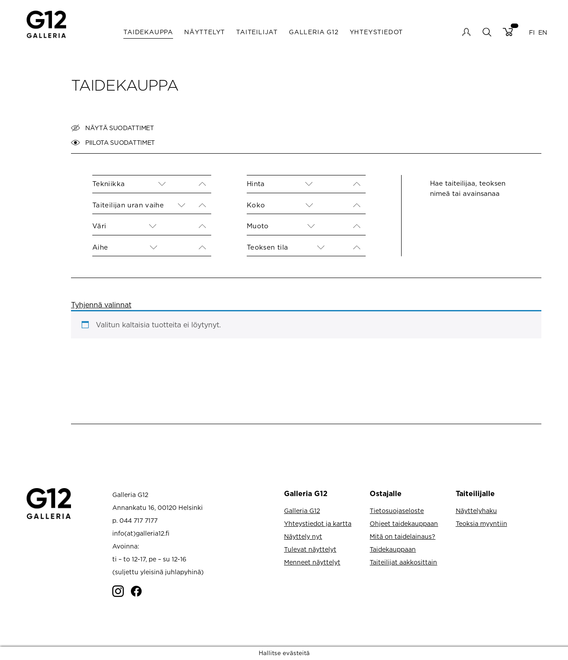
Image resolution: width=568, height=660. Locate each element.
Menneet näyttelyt (312, 562)
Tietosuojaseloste (397, 510)
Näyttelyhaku (476, 510)
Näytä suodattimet (112, 127)
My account (466, 32)
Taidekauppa (148, 31)
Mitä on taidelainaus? (402, 536)
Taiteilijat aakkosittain (403, 562)
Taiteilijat (257, 31)
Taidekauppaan (393, 549)
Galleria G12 (314, 31)
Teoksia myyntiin (481, 523)
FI (532, 31)
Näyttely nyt (303, 536)
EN (542, 31)
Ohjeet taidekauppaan (404, 523)
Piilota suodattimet (113, 142)
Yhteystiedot (376, 31)
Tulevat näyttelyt (310, 549)
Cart (508, 32)
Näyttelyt (204, 31)
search (486, 32)
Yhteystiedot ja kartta (317, 523)
